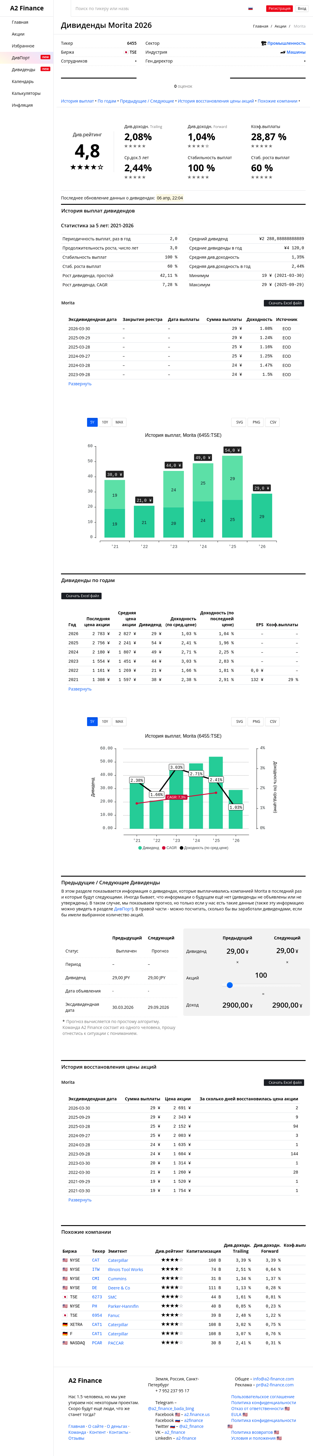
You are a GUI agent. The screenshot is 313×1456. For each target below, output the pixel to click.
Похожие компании (277, 101)
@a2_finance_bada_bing (171, 1408)
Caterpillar (118, 1260)
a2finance (193, 1420)
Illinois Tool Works (125, 1269)
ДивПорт (123, 909)
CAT (95, 1260)
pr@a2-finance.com (275, 1385)
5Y (92, 422)
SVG (239, 422)
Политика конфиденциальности (263, 1402)
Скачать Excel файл (284, 303)
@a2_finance (191, 1426)
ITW (95, 1269)
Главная (260, 26)
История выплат (77, 101)
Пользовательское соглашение (262, 1396)
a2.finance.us (197, 1414)
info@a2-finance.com (273, 1379)
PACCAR (115, 1343)
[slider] (230, 985)
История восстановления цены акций (216, 101)
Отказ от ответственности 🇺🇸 (260, 1408)
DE (94, 1288)
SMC (112, 1297)
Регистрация (279, 8)
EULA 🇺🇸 (239, 1414)
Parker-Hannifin (123, 1306)
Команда (77, 1432)
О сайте (95, 1426)
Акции (280, 26)
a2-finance (186, 1438)
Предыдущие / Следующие (147, 101)
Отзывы (76, 1438)
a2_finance (175, 1432)
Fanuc (114, 1315)
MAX (119, 422)
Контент (97, 1432)
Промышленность (286, 43)
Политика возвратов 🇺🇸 (255, 1432)
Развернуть (80, 383)
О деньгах (117, 1426)
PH (94, 1306)
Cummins (117, 1278)
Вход (302, 8)
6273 (97, 1297)
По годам (107, 101)
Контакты (118, 1432)
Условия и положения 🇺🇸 (256, 1438)
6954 (97, 1315)
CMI (95, 1278)
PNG (255, 422)
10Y (105, 422)
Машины (296, 52)
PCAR (97, 1343)
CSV (272, 422)
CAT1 (97, 1324)
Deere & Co (119, 1288)
